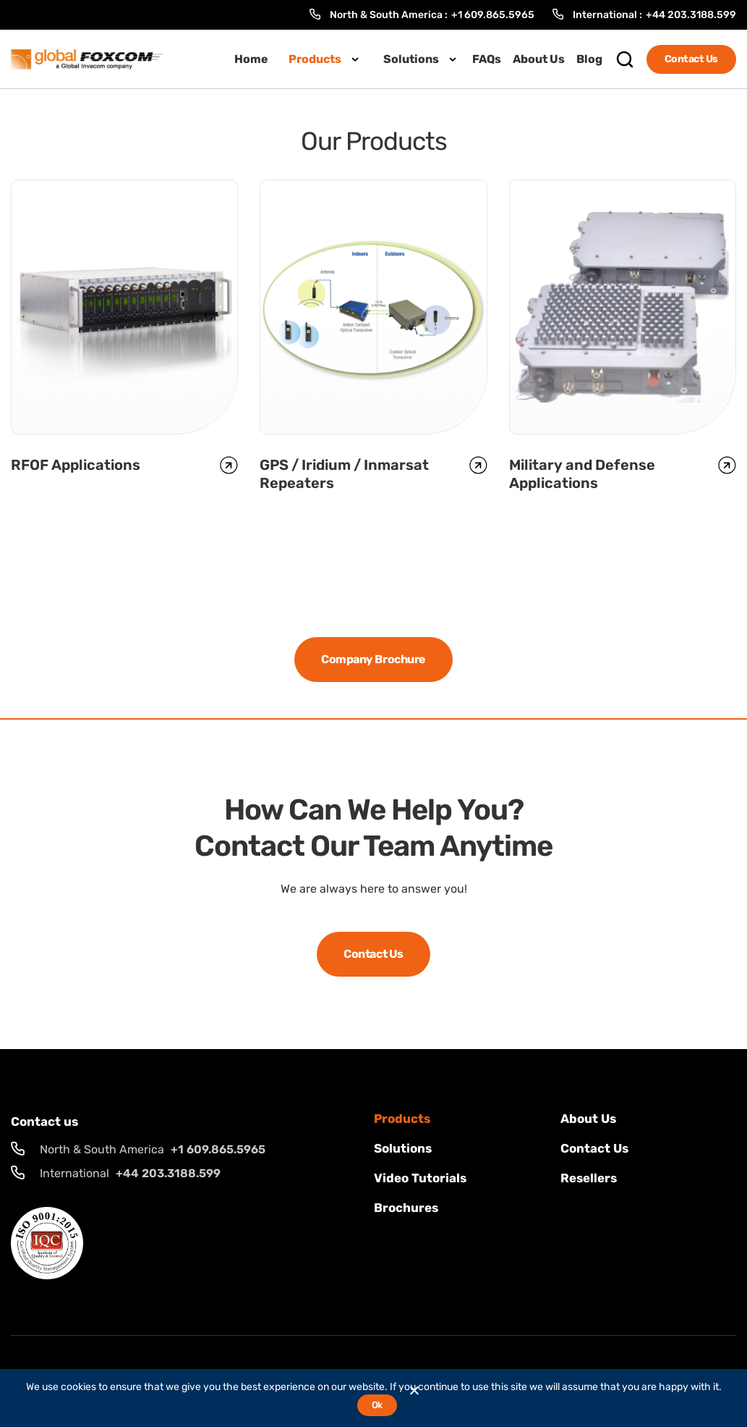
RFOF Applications (75, 464)
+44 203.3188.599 (691, 15)
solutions (403, 1148)
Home (251, 59)
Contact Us (691, 59)
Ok (377, 1404)
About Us (539, 59)
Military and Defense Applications (582, 474)
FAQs (486, 59)
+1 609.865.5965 (492, 15)
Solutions (411, 59)
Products (315, 59)
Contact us (594, 1148)
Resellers (588, 1178)
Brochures (406, 1207)
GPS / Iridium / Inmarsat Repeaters (344, 474)
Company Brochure (373, 659)
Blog (589, 59)
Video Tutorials (420, 1178)
